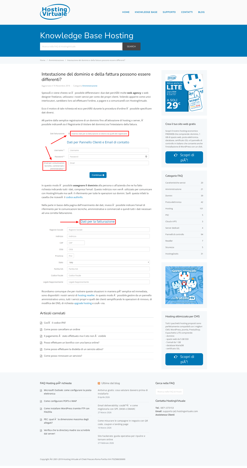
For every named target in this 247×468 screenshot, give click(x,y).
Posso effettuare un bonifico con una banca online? (71, 342)
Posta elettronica (173, 203)
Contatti (187, 12)
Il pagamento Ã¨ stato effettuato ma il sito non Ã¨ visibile (75, 335)
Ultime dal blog (110, 385)
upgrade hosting (83, 303)
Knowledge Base (146, 12)
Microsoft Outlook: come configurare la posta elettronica (67, 394)
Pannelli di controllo (174, 235)
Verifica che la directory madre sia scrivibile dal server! (67, 434)
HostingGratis (171, 254)
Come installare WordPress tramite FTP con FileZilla (66, 412)
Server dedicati (172, 229)
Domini (168, 196)
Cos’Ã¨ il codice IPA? (55, 322)
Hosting (169, 209)
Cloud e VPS (171, 222)
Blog (201, 12)
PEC (167, 216)
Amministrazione (89, 85)
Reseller (169, 241)
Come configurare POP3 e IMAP (60, 403)
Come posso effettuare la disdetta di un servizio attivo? (73, 349)
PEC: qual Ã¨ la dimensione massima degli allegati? (66, 423)
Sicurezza (169, 248)
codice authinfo (74, 197)
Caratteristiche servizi (175, 183)
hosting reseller (86, 295)
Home (125, 12)
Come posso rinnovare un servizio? (63, 355)
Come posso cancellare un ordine (62, 329)
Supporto (169, 12)
